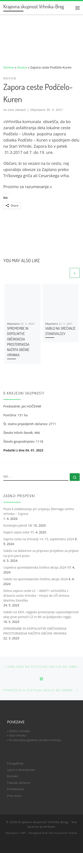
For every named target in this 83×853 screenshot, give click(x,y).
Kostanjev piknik (15, 525)
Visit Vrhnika (17, 735)
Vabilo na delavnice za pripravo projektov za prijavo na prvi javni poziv (41, 553)
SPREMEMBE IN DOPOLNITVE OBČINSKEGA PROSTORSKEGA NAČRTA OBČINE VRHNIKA (34, 630)
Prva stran (14, 796)
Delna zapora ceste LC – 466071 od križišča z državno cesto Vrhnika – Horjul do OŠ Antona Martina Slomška (36, 595)
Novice (22, 67)
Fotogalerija (15, 763)
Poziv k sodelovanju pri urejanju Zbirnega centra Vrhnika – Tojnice (38, 511)
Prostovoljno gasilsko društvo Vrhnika (35, 740)
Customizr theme (65, 833)
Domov (8, 67)
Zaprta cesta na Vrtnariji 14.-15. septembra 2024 (38, 539)
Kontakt (12, 776)
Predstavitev (15, 789)
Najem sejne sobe (16, 532)
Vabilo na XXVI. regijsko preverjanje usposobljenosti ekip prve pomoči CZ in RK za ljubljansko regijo (41, 614)
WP (23, 833)
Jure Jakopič (17, 109)
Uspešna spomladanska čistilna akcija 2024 (34, 567)
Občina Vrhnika (19, 731)
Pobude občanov (19, 783)
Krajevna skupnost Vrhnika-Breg (43, 822)
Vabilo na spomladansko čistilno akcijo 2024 (35, 579)
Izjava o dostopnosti (21, 770)
